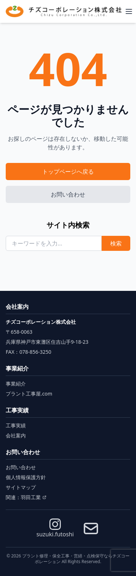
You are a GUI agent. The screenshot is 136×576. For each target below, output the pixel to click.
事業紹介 (16, 383)
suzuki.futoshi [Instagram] (55, 528)
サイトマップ (21, 487)
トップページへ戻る (68, 171)
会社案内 (16, 435)
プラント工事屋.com (29, 393)
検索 (116, 243)
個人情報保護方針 (26, 477)
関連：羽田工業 (26, 497)
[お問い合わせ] (90, 528)
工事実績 (16, 425)
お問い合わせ (68, 194)
